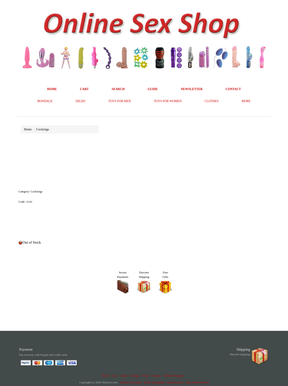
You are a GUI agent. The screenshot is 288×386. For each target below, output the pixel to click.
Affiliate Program (173, 375)
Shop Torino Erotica (197, 382)
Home (105, 375)
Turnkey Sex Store (130, 382)
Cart (114, 375)
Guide (123, 375)
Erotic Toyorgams (154, 382)
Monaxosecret (175, 382)
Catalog (134, 375)
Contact (156, 375)
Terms (145, 375)
